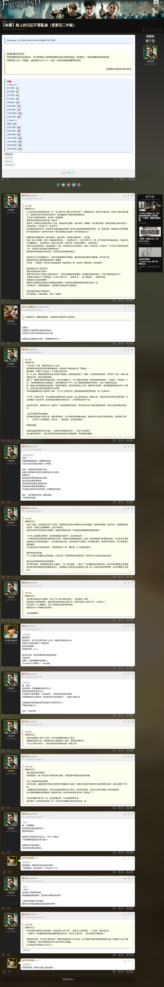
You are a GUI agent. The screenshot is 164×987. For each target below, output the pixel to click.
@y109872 (26, 614)
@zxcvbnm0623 (28, 444)
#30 (19, 130)
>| (160, 30)
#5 (18, 94)
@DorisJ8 (9, 156)
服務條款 (139, 982)
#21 (15, 122)
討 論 (126, 2)
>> (156, 30)
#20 (19, 116)
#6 (18, 98)
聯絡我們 (157, 982)
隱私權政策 (148, 982)
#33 (19, 133)
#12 (19, 105)
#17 (19, 109)
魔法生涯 (143, 2)
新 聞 (118, 2)
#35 (20, 140)
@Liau (35, 628)
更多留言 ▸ (68, 951)
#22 (19, 126)
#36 (20, 144)
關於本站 (130, 982)
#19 (20, 112)
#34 (20, 137)
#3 (18, 91)
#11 (18, 101)
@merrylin (10, 160)
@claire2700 (10, 163)
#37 (20, 148)
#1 (18, 87)
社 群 (134, 2)
